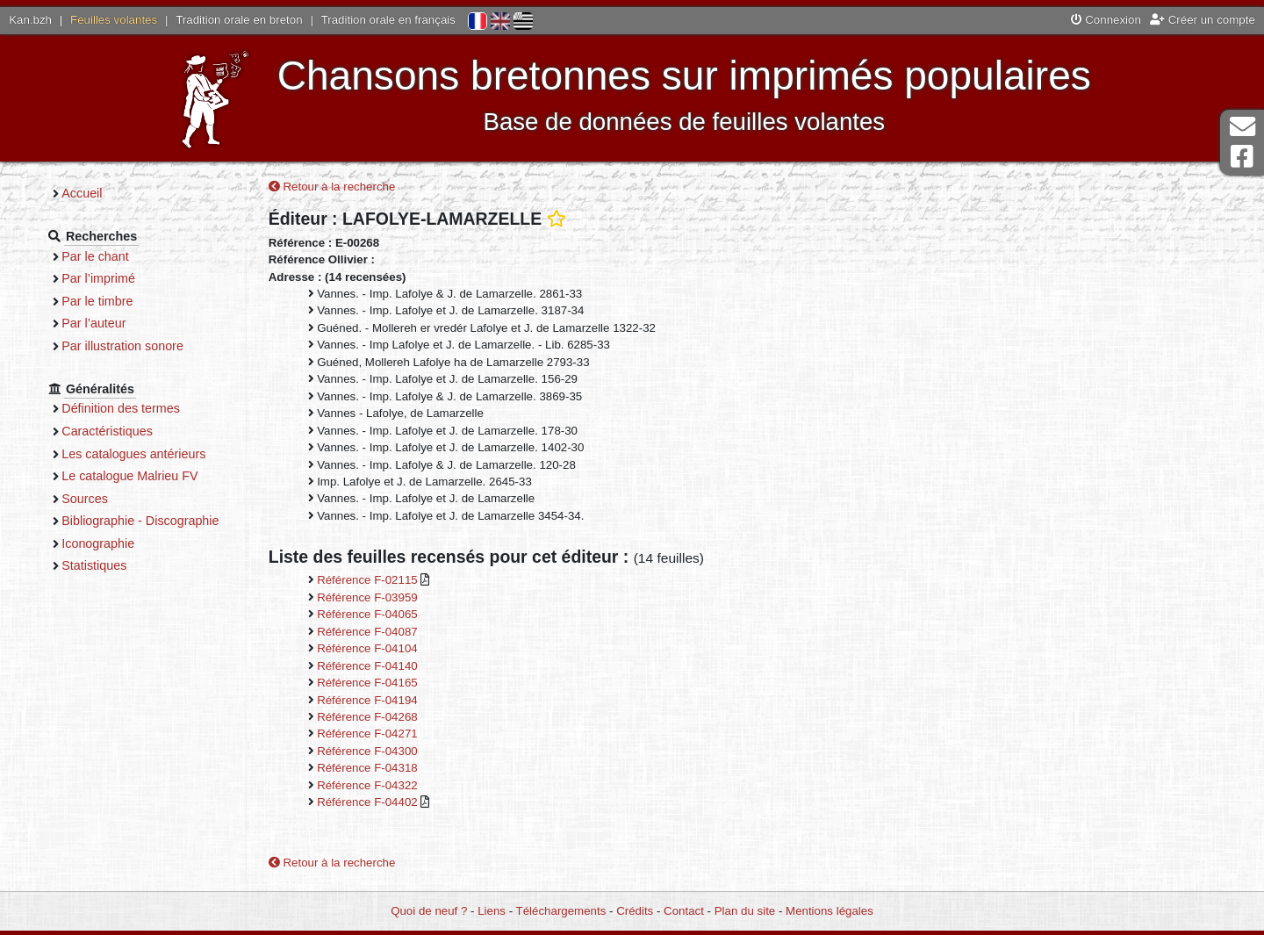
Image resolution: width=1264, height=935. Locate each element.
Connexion (1106, 19)
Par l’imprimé (130, 278)
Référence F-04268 (393, 717)
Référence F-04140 (393, 666)
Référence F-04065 (393, 615)
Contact (684, 911)
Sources (116, 499)
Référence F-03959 (393, 598)
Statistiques (125, 565)
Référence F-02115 (395, 581)
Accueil (113, 193)
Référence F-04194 (393, 701)
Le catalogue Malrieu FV (161, 476)
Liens (492, 911)
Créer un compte (1202, 19)
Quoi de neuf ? (429, 911)
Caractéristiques (138, 431)
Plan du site (745, 911)
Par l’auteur (125, 323)
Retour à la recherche (358, 188)
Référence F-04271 (393, 735)
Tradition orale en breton (239, 19)
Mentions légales (829, 911)
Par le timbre (128, 301)
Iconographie (129, 543)
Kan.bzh (30, 19)
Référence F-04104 (393, 650)
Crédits (634, 911)
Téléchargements (561, 911)
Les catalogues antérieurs (165, 454)
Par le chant (126, 256)
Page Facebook (1242, 156)
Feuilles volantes (113, 19)
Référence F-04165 (393, 683)
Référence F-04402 (395, 803)
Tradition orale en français (388, 19)
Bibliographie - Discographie (171, 521)
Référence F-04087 (393, 632)
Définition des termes (152, 408)
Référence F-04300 (393, 752)
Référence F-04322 (393, 786)
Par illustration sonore (154, 346)
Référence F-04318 (393, 769)
